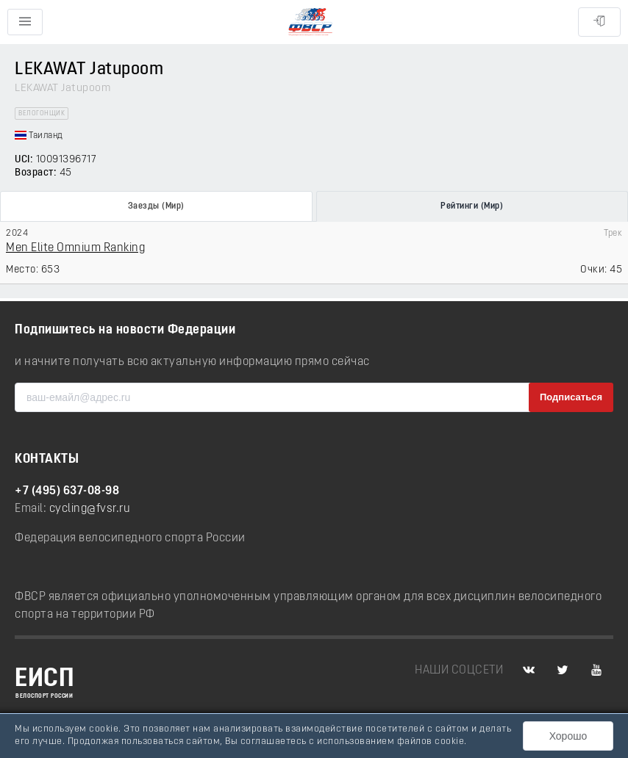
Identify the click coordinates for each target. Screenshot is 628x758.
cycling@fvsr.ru (90, 509)
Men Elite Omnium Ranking (75, 248)
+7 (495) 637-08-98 (67, 491)
